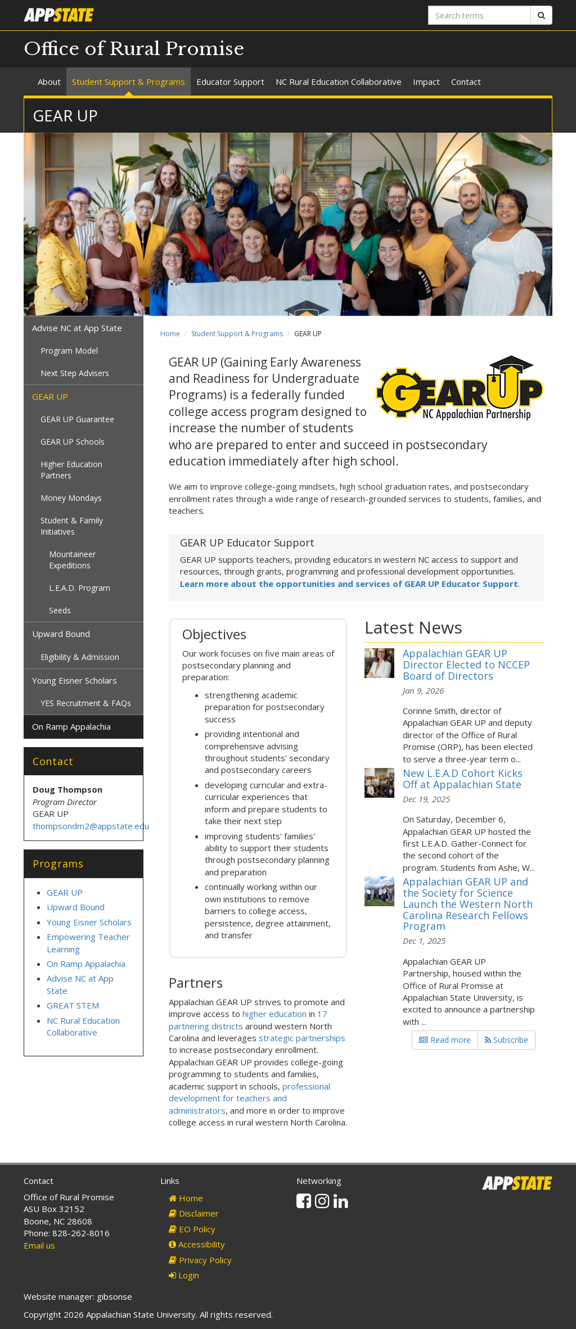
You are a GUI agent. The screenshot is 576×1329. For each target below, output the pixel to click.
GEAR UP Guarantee (77, 419)
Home (170, 333)
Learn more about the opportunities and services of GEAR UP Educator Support (349, 583)
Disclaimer (194, 1213)
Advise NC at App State (77, 327)
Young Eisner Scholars (74, 680)
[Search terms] (479, 15)
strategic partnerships (302, 1037)
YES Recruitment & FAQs (85, 703)
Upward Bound (61, 633)
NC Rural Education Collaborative (339, 81)
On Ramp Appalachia (71, 726)
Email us (39, 1245)
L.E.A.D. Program (79, 587)
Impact (426, 81)
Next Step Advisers (74, 373)
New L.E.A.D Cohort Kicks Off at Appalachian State (463, 778)
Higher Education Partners (71, 470)
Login (184, 1275)
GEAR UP (50, 396)
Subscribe (506, 1039)
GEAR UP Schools (72, 441)
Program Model (69, 350)
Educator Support (230, 81)
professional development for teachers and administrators (249, 1098)
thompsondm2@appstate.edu (92, 825)
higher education (274, 1013)
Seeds (60, 610)
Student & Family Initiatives (71, 526)
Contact (466, 81)
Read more (445, 1039)
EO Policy (192, 1229)
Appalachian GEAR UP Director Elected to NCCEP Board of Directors (466, 664)
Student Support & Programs (128, 81)
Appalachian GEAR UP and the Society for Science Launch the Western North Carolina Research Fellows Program (468, 904)
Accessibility (197, 1244)
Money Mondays (71, 497)
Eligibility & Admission (79, 657)
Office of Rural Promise (134, 49)
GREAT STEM (73, 1005)
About (49, 81)
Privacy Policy (200, 1259)
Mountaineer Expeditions (72, 560)
